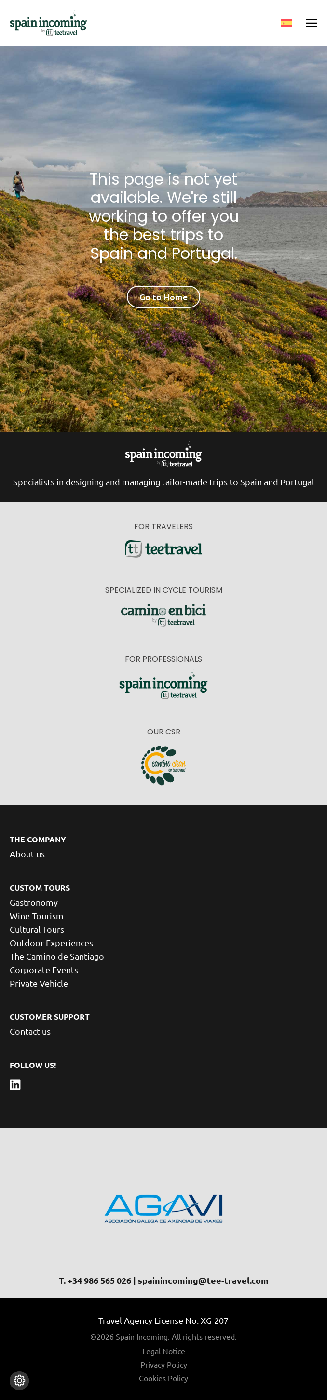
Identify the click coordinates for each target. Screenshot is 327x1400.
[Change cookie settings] (19, 1380)
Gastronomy (34, 902)
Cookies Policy (163, 1378)
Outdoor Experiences (51, 942)
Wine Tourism (37, 915)
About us (27, 854)
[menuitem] (286, 23)
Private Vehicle (39, 983)
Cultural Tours (37, 929)
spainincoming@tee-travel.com (203, 1280)
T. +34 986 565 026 (95, 1280)
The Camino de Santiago (57, 956)
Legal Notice (163, 1351)
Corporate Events (44, 969)
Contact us (30, 1031)
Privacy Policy (163, 1364)
